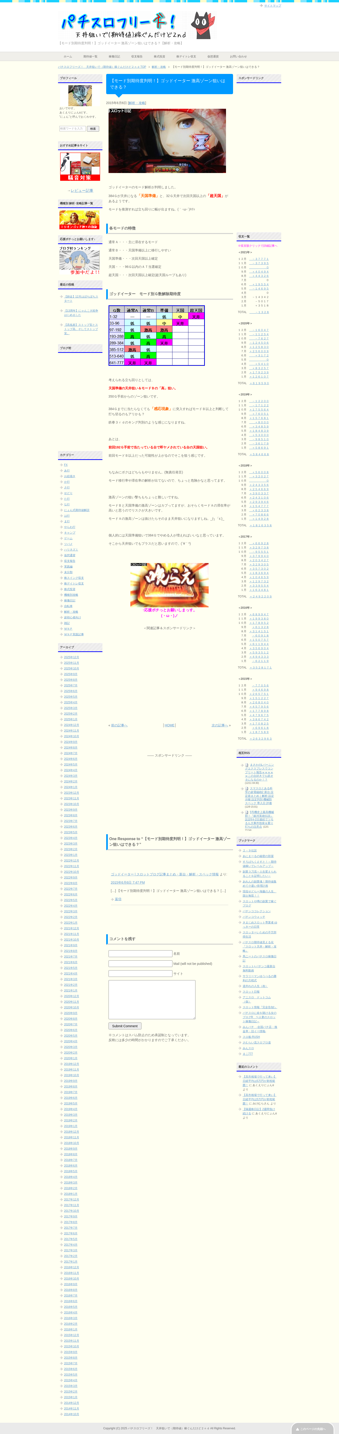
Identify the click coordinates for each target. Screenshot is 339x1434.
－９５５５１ (259, 551)
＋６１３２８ (260, 627)
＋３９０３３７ (259, 493)
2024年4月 (71, 770)
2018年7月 (71, 1160)
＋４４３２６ (259, 276)
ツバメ (68, 544)
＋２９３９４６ (259, 502)
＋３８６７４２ (259, 719)
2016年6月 (71, 1301)
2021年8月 (71, 951)
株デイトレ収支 (186, 56)
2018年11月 (71, 1137)
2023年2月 (71, 849)
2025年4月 (71, 702)
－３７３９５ (259, 263)
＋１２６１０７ (259, 376)
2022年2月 (71, 917)
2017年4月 (71, 1244)
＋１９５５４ (259, 284)
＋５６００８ (259, 472)
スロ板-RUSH (251, 1037)
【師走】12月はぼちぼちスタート (81, 298)
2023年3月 (71, 843)
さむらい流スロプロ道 (257, 1042)
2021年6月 (71, 962)
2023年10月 (71, 804)
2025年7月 (71, 685)
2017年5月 (71, 1239)
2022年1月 (71, 922)
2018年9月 (71, 1148)
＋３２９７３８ (259, 547)
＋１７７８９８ (259, 711)
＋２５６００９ (259, 351)
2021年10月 (71, 939)
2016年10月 (71, 1278)
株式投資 (159, 56)
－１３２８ (259, 312)
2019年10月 (71, 1075)
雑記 (67, 623)
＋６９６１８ (260, 727)
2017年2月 (71, 1256)
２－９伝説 (250, 850)
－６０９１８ (260, 635)
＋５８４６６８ (259, 454)
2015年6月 (71, 1369)
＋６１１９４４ (259, 644)
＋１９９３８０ (259, 618)
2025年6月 (71, 691)
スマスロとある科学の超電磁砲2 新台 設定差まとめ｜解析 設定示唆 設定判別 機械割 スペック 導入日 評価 (259, 796)
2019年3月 (71, 1114)
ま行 (67, 521)
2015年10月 (71, 1346)
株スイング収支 (74, 578)
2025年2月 (71, 713)
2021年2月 (71, 985)
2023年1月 (71, 855)
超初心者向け (72, 617)
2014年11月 (71, 1408)
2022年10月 (71, 872)
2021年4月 (71, 973)
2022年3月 (71, 911)
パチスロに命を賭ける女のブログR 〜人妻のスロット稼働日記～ (260, 1017)
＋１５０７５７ (259, 639)
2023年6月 (71, 826)
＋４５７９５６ (259, 706)
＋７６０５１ (259, 413)
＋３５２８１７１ (260, 667)
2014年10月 (71, 1414)
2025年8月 (71, 679)
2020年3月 (71, 1047)
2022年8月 (71, 883)
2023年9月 (71, 809)
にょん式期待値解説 (77, 510)
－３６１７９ (259, 443)
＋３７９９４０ (259, 556)
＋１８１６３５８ (260, 525)
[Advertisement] (170, 677)
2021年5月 (71, 968)
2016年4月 (71, 1312)
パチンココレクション (257, 911)
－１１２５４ (259, 334)
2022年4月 (71, 905)
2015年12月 (71, 1335)
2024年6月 (71, 759)
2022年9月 (71, 877)
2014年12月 (71, 1403)
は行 (67, 515)
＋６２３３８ (259, 510)
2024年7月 (71, 753)
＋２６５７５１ (259, 694)
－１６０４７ (259, 330)
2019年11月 (71, 1069)
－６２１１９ (260, 661)
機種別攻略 (71, 594)
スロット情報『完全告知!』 (260, 1007)
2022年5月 (71, 900)
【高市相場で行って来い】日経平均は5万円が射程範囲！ (260, 1081)
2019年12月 (71, 1064)
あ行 (67, 470)
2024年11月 (71, 730)
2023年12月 (71, 792)
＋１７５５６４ (259, 409)
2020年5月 (71, 1035)
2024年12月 (71, 725)
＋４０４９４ (259, 271)
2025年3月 (71, 708)
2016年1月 (71, 1329)
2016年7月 (71, 1295)
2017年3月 (71, 1250)
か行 (67, 481)
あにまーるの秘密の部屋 (258, 856)
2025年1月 (71, 719)
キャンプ (69, 532)
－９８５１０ (259, 439)
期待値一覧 (90, 56)
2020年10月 (71, 1007)
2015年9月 (71, 1352)
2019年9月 (71, 1081)
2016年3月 (71, 1318)
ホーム (68, 56)
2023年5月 (71, 832)
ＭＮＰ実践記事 (74, 634)
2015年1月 (71, 1397)
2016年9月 (71, 1284)
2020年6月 (71, 1030)
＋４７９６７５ (259, 715)
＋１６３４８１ (259, 590)
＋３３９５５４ (259, 585)
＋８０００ (259, 422)
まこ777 (248, 1053)
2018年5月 (71, 1171)
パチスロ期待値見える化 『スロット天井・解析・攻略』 (260, 946)
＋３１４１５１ (259, 631)
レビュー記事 (82, 191)
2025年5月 (71, 696)
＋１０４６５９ (259, 577)
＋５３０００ (259, 435)
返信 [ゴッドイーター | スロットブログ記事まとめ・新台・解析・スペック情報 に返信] (118, 899)
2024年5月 (71, 764)
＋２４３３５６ (259, 485)
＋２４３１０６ (259, 497)
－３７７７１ (259, 259)
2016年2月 (71, 1323)
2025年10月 (71, 668)
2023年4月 (71, 838)
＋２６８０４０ (259, 702)
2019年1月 (71, 1126)
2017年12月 (71, 1199)
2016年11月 (71, 1273)
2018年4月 (71, 1177)
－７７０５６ (260, 685)
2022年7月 (71, 888)
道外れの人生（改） (255, 986)
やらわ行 (69, 527)
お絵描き (69, 476)
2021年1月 (71, 990)
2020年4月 (71, 1041)
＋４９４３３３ (259, 656)
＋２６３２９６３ (260, 738)
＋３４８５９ (259, 426)
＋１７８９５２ (259, 622)
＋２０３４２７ (259, 560)
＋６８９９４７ (259, 614)
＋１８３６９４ (259, 573)
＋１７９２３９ (259, 372)
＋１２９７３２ (259, 581)
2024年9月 (71, 742)
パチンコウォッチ (254, 916)
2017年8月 (71, 1222)
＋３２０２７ (259, 476)
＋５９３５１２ (259, 652)
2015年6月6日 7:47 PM (128, 882)
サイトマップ (272, 5)
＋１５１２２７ (259, 698)
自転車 (68, 606)
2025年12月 (71, 657)
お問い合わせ (238, 56)
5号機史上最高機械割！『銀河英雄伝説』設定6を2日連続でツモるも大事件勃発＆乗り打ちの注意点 (259, 819)
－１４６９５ (259, 288)
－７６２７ (259, 338)
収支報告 (137, 56)
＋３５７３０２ (259, 568)
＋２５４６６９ (259, 489)
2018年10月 (71, 1143)
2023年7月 (71, 821)
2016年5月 (71, 1307)
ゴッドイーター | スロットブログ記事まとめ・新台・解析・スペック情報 (165, 874)
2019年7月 (71, 1092)
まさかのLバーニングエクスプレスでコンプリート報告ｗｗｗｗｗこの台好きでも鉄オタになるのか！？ (259, 772)
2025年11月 (71, 663)
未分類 (68, 572)
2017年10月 (71, 1210)
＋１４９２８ (259, 518)
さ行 (67, 487)
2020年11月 (71, 1001)
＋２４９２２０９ (260, 596)
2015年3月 (71, 1386)
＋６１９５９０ (259, 383)
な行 (67, 504)
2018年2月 (71, 1188)
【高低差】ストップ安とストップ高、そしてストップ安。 (81, 329)
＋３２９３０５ (259, 564)
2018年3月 (71, 1182)
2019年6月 (71, 1098)
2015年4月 (71, 1380)
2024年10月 (71, 736)
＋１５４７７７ (259, 506)
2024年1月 (71, 787)
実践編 (68, 566)
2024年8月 (71, 747)
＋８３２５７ (259, 368)
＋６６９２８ (259, 543)
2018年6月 (71, 1165)
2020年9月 (71, 1013)
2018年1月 (71, 1194)
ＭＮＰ (68, 628)
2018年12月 (71, 1131)
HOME (170, 725)
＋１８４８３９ (259, 430)
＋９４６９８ (260, 689)
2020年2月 (71, 1052)
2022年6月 (71, 894)
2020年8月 (71, 1018)
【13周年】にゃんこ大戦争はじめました (81, 313)
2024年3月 (71, 775)
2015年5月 (71, 1374)
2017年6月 (71, 1233)
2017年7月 (71, 1227)
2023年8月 (71, 815)
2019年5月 (71, 1103)
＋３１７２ (259, 355)
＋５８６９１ (259, 447)
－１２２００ (259, 401)
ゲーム (68, 538)
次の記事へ (220, 725)
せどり (68, 493)
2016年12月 (71, 1267)
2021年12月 (71, 928)
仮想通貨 (213, 56)
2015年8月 (71, 1357)
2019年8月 (71, 1086)
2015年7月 (71, 1363)
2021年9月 (71, 945)
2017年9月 (71, 1216)
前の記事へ (119, 725)
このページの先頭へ (313, 1429)
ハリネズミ (71, 549)
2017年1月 (71, 1261)
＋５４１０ (259, 364)
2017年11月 (71, 1205)
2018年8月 (71, 1154)
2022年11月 (71, 866)
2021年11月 (71, 934)
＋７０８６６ (259, 514)
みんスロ (248, 1048)
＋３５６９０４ (259, 648)
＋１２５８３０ (259, 347)
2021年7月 (71, 956)
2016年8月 (71, 1290)
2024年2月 (71, 781)
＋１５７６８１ (259, 418)
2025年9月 (71, 674)
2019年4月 (71, 1109)
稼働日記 (114, 56)
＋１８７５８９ (259, 732)
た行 (67, 498)
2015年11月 (71, 1340)
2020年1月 (71, 1058)
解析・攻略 (137, 103)
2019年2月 (71, 1120)
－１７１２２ (259, 405)
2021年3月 (71, 979)
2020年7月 (71, 1024)
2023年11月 (71, 798)
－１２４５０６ (259, 342)
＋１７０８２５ (259, 723)
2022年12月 (71, 860)
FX (66, 465)
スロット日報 (251, 991)
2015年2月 (71, 1391)
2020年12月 (71, 996)
